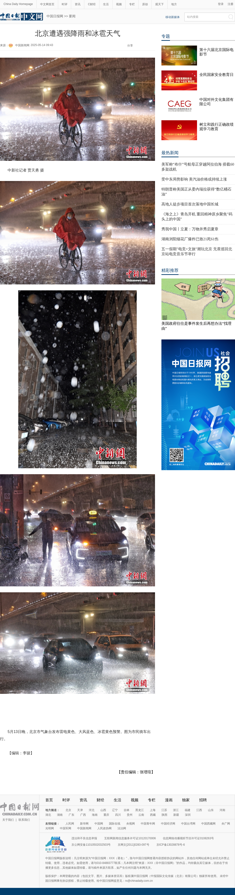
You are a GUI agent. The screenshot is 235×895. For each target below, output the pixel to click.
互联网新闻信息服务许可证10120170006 (130, 838)
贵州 (129, 814)
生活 (106, 4)
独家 (186, 800)
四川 (118, 814)
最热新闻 (170, 152)
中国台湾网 (188, 823)
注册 (230, 4)
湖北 (48, 814)
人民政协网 (104, 828)
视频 (119, 4)
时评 (64, 4)
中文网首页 (47, 4)
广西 (83, 814)
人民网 (70, 823)
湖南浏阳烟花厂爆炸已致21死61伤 (189, 239)
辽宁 (115, 810)
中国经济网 (168, 823)
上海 (152, 810)
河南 (222, 810)
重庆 (106, 814)
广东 (71, 814)
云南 (141, 814)
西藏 (153, 814)
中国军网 (65, 828)
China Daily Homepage (18, 4)
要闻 (72, 16)
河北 (91, 810)
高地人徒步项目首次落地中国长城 (189, 204)
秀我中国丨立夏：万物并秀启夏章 (189, 229)
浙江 (176, 810)
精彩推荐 (170, 270)
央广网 (225, 823)
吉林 (126, 810)
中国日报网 (55, 16)
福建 (187, 810)
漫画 (169, 800)
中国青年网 (148, 823)
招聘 (203, 800)
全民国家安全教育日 (216, 75)
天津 (80, 810)
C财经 (92, 4)
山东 (211, 810)
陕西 (164, 814)
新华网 (84, 823)
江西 (199, 810)
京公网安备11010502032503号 (91, 844)
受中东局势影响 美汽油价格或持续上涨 (194, 179)
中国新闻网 (22, 45)
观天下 (159, 4)
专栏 (132, 4)
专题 (165, 36)
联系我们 (24, 819)
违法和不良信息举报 (84, 838)
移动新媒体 (172, 17)
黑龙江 (139, 810)
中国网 (98, 823)
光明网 (49, 828)
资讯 (77, 4)
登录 (221, 4)
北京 (68, 810)
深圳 (188, 814)
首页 (49, 800)
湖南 (60, 814)
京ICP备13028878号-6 (170, 844)
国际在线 (114, 823)
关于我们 (8, 819)
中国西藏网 (208, 823)
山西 (103, 810)
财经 (100, 800)
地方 (174, 4)
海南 (95, 814)
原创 (145, 4)
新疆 (176, 814)
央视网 (130, 823)
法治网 (122, 828)
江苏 (164, 810)
